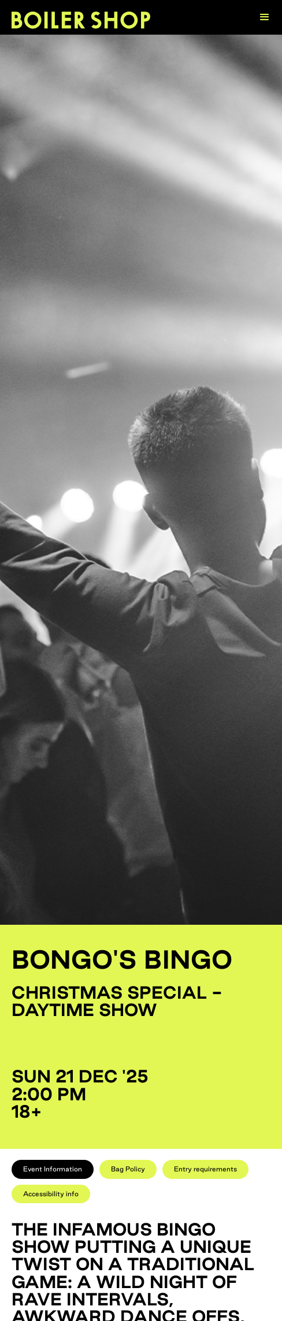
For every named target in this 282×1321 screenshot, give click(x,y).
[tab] (53, 1169)
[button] (264, 17)
